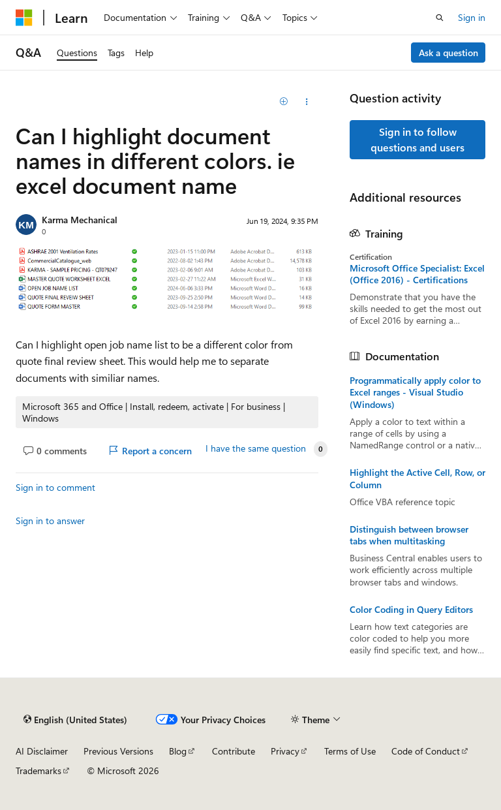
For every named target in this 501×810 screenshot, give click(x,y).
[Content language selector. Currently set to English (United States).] (75, 719)
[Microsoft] (24, 17)
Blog (178, 751)
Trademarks (38, 770)
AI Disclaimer (42, 751)
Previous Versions (118, 751)
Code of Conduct (425, 751)
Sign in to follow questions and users (417, 139)
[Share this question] (307, 101)
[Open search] (440, 17)
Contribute (233, 751)
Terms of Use (350, 751)
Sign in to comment (55, 487)
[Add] (284, 101)
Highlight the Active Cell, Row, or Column (417, 478)
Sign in (471, 17)
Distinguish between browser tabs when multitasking (409, 535)
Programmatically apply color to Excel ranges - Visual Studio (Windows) (415, 392)
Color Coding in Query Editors (411, 609)
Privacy (285, 751)
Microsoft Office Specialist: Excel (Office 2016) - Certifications (417, 274)
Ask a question (448, 52)
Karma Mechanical (79, 219)
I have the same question (255, 448)
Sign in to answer (50, 520)
